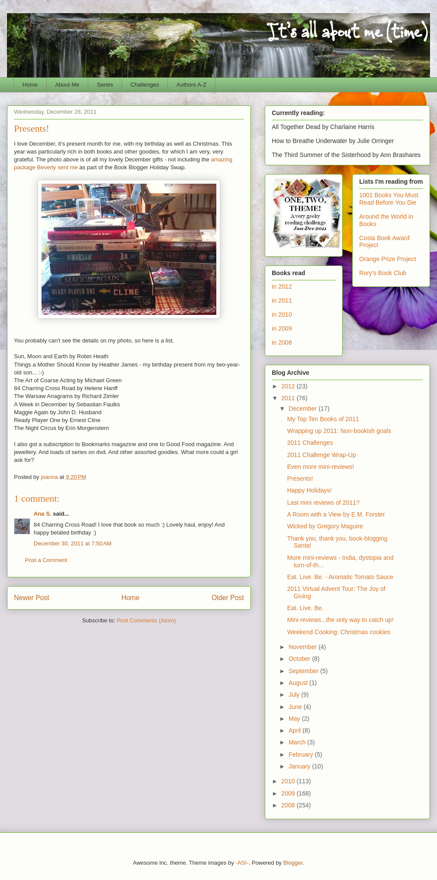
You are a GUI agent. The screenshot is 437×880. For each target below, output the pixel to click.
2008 (289, 805)
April (295, 730)
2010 (289, 781)
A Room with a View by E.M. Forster (336, 514)
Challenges (145, 84)
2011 (289, 398)
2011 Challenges (310, 442)
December (303, 408)
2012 (289, 386)
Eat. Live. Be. (305, 607)
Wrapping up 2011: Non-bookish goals (339, 430)
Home (30, 84)
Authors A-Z (192, 84)
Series (105, 84)
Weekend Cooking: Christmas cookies (338, 632)
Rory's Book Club (382, 272)
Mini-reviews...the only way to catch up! (340, 619)
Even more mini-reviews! (320, 466)
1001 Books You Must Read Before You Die (388, 199)
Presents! (300, 478)
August (298, 682)
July (294, 694)
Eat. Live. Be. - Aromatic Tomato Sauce (340, 576)
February (301, 754)
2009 (289, 793)
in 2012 (282, 286)
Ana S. (42, 513)
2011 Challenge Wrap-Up (321, 454)
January (300, 766)
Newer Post (31, 597)
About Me (67, 84)
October (300, 658)
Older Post (228, 597)
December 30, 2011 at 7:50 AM (72, 543)
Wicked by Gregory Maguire (325, 526)
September (304, 670)
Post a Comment (46, 560)
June (295, 706)
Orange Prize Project (387, 258)
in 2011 (282, 300)
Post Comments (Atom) (146, 620)
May (295, 718)
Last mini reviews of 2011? (323, 502)
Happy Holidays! (309, 490)
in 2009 (282, 328)
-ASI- (242, 862)
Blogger (292, 862)
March (297, 742)
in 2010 (282, 314)
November (303, 646)
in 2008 (282, 342)
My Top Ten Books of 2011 (323, 419)
